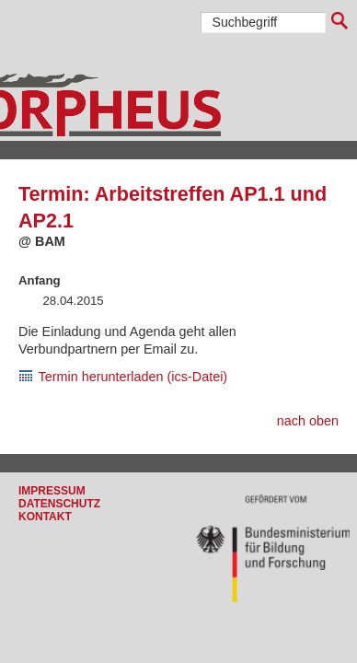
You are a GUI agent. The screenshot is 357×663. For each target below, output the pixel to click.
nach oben (308, 420)
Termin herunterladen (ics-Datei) (133, 376)
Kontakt (45, 516)
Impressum (52, 490)
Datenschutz (59, 503)
